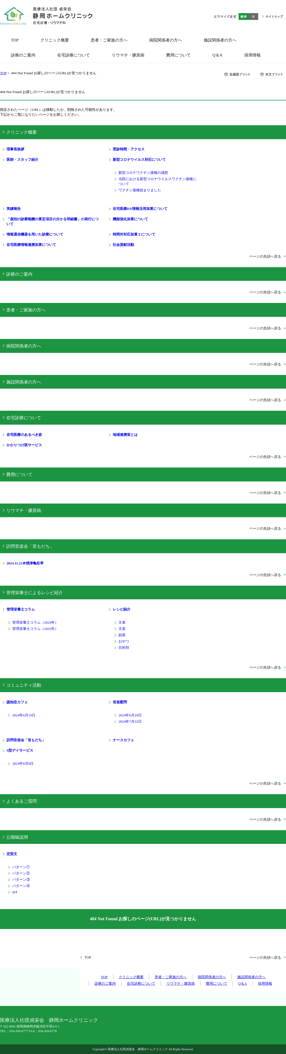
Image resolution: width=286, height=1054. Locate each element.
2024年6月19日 (23, 715)
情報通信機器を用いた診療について (35, 234)
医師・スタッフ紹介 (22, 159)
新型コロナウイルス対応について (139, 159)
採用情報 (265, 983)
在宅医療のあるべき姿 (24, 435)
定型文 (12, 854)
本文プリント (271, 74)
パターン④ (21, 886)
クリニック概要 (21, 132)
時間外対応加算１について (134, 234)
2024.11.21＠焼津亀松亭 (25, 563)
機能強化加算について (130, 219)
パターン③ (21, 879)
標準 (243, 16)
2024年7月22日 (130, 721)
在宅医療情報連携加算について (31, 245)
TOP (3, 73)
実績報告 (14, 209)
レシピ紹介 (121, 609)
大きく (253, 16)
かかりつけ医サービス (24, 445)
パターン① (21, 867)
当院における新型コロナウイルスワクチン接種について (157, 181)
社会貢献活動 (123, 245)
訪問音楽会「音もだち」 (30, 546)
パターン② (21, 873)
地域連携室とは (125, 435)
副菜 (122, 635)
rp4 (14, 892)
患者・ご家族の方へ (25, 310)
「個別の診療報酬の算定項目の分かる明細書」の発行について (53, 221)
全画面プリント (237, 74)
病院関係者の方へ (23, 346)
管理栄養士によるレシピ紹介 (34, 592)
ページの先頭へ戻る (265, 256)
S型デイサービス (20, 750)
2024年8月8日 (23, 763)
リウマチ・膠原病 (23, 510)
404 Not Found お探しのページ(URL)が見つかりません (143, 918)
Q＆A (242, 983)
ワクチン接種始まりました (139, 190)
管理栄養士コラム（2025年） (35, 629)
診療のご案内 (19, 274)
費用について (19, 474)
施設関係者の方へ (23, 382)
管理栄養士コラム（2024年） (35, 622)
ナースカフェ (123, 740)
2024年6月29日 (130, 715)
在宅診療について (23, 417)
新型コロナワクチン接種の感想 (143, 173)
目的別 (123, 647)
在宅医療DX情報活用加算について (140, 209)
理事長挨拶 (15, 149)
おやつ (123, 641)
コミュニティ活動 (23, 685)
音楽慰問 (120, 702)
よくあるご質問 (21, 801)
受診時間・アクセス (129, 149)
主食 (122, 622)
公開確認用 (17, 837)
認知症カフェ (17, 702)
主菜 (122, 629)
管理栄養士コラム (21, 609)
